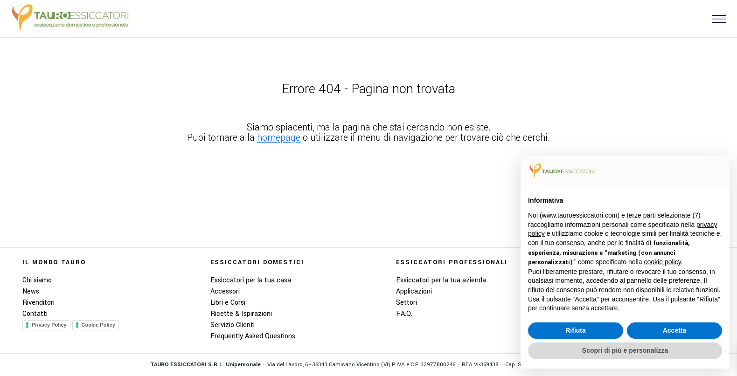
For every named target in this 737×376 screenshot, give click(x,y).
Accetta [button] (675, 330)
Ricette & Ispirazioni (241, 314)
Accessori (225, 291)
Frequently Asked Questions (252, 336)
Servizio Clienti (232, 325)
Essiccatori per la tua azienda (441, 280)
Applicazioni (414, 291)
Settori (406, 303)
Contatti (35, 314)
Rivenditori (38, 303)
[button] (715, 18)
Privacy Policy (49, 325)
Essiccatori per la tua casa (250, 280)
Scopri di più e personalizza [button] (625, 350)
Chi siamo (37, 280)
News (30, 291)
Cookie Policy (98, 325)
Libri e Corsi (227, 303)
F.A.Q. (404, 314)
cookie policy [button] (662, 262)
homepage (278, 137)
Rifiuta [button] (575, 330)
